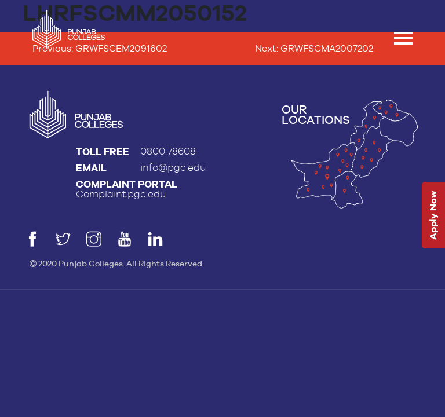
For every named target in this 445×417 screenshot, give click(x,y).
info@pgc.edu (173, 168)
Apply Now (433, 215)
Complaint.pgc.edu (121, 194)
